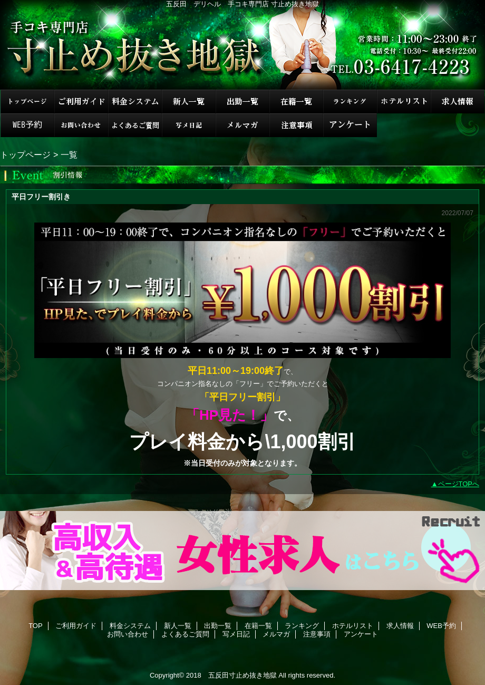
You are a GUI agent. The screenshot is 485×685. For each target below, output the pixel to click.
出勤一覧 (242, 101)
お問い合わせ (81, 125)
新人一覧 (189, 101)
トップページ (25, 154)
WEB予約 (27, 125)
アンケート (350, 125)
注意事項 (296, 125)
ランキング (350, 101)
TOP (27, 101)
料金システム (135, 101)
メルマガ (242, 125)
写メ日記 (189, 125)
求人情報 (457, 101)
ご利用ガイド (81, 101)
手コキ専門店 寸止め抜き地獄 (242, 45)
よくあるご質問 (135, 125)
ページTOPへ (459, 484)
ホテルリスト (404, 101)
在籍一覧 (296, 101)
